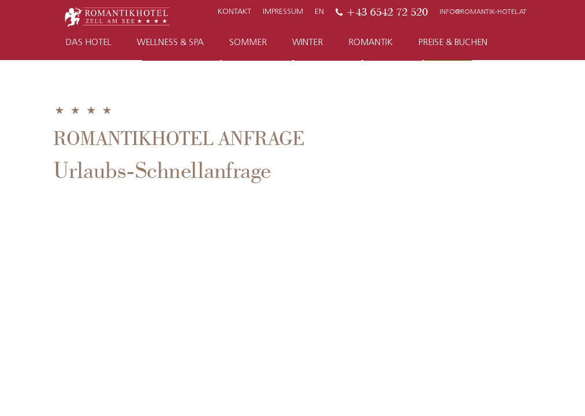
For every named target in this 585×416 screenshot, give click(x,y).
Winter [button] (307, 42)
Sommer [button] (248, 42)
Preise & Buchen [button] (452, 42)
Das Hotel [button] (88, 42)
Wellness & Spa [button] (170, 42)
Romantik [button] (370, 42)
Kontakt (234, 12)
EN (319, 12)
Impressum (283, 12)
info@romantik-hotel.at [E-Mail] (483, 12)
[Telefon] (382, 12)
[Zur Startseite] (118, 15)
